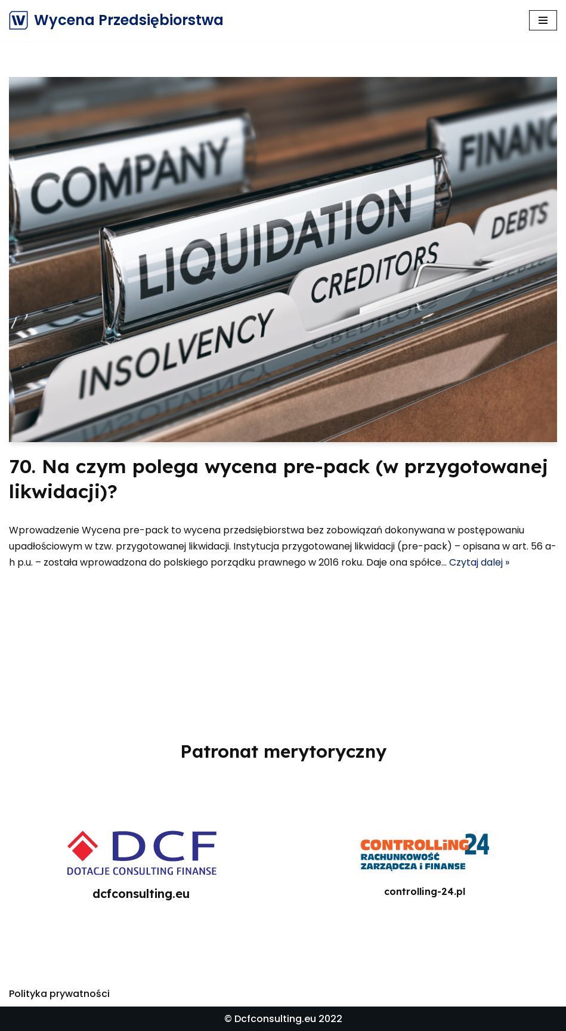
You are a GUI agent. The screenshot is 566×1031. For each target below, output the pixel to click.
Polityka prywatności (59, 994)
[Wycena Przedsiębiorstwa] (116, 20)
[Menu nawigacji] (543, 20)
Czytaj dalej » (479, 562)
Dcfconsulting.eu (275, 1019)
